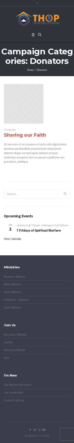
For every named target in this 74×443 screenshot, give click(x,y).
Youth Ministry (13, 292)
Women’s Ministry (15, 276)
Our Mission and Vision (17, 385)
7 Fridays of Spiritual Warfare (39, 230)
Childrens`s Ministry (16, 300)
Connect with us (14, 400)
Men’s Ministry (13, 284)
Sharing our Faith (25, 135)
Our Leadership (13, 392)
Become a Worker (15, 350)
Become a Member (15, 334)
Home (30, 70)
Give (6, 358)
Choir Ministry (12, 307)
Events (8, 342)
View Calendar (12, 239)
